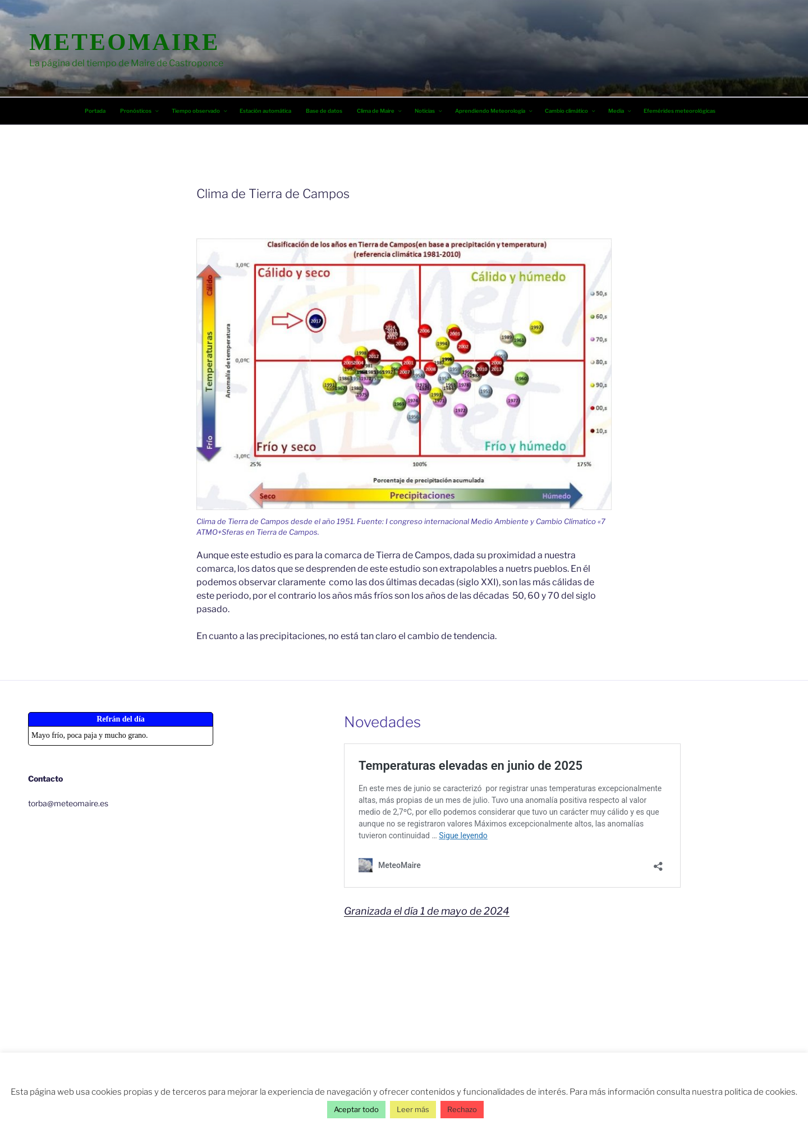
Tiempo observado (200, 111)
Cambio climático (570, 111)
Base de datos (324, 111)
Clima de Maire (380, 111)
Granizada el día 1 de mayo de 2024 (426, 911)
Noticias (429, 111)
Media (620, 111)
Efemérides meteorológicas (679, 111)
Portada (95, 111)
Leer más (413, 1109)
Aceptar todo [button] (356, 1109)
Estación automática (265, 111)
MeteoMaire (124, 42)
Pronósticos (140, 111)
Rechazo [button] (462, 1109)
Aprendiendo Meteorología (494, 111)
